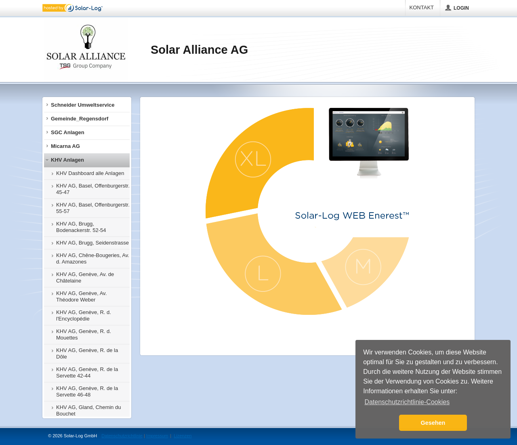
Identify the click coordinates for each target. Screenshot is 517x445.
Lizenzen (182, 435)
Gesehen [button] (433, 423)
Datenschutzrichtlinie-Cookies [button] (407, 402)
